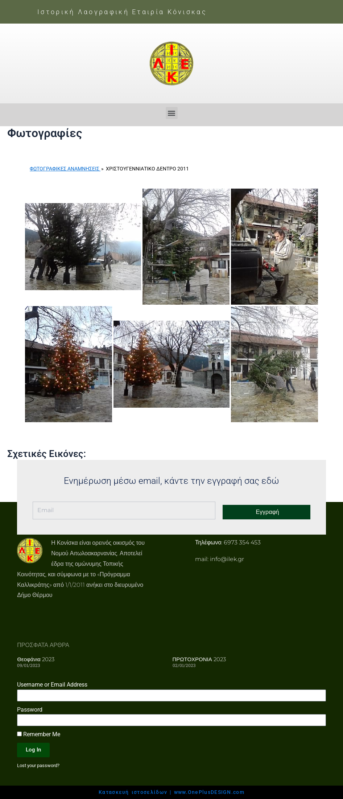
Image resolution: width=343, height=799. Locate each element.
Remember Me (38, 734)
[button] (172, 113)
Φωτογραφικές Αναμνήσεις (65, 169)
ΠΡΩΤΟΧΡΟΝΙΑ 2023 (199, 658)
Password (29, 709)
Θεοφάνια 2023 (35, 658)
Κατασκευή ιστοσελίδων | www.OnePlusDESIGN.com (171, 792)
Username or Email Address (52, 684)
